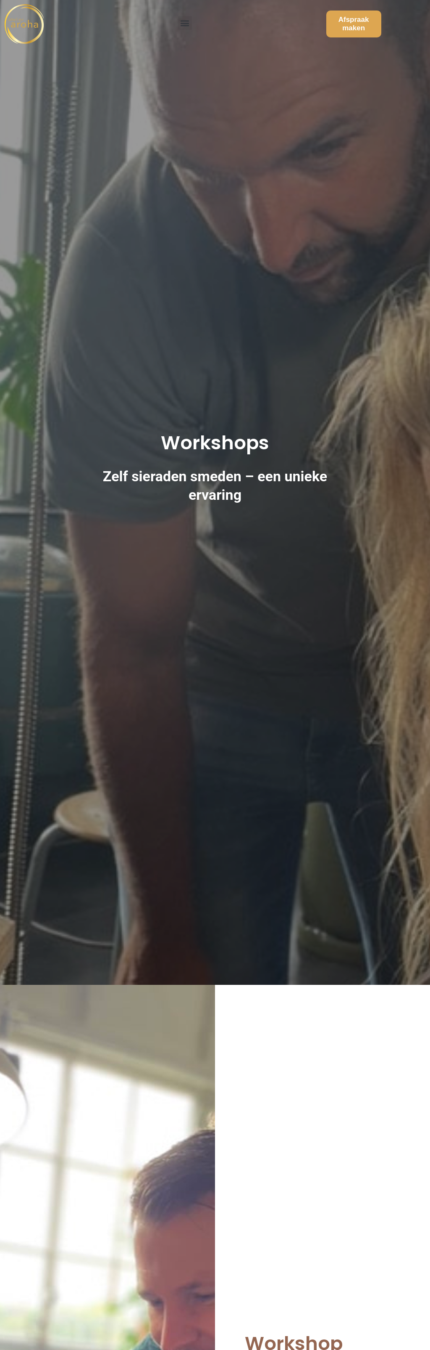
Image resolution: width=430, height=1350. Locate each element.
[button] (185, 19)
